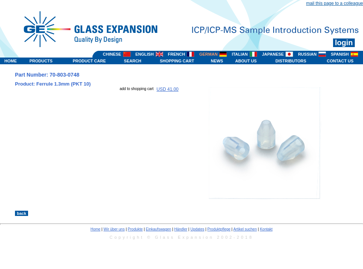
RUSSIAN (307, 54)
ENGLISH (144, 54)
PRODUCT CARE (89, 61)
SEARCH (132, 61)
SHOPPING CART (177, 61)
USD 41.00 (167, 89)
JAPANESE (273, 54)
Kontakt (266, 229)
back (21, 213)
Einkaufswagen (158, 229)
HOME (10, 61)
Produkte (135, 229)
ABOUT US (246, 61)
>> (220, 203)
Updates (197, 229)
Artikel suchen (245, 229)
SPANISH (340, 54)
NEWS (217, 61)
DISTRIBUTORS (290, 61)
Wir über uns (114, 229)
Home (96, 229)
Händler (180, 229)
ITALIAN (240, 54)
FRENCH (176, 54)
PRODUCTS (41, 61)
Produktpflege (219, 229)
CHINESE (112, 54)
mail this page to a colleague (334, 3)
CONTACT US (340, 61)
